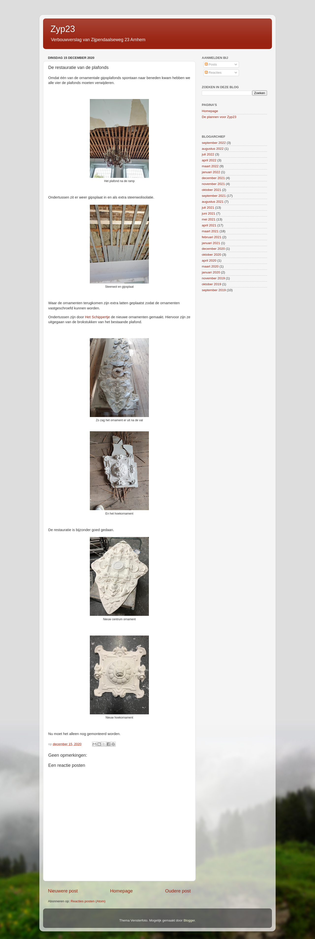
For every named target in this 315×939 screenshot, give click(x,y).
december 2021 (213, 178)
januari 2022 (211, 172)
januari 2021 (211, 243)
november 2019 (213, 278)
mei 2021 (209, 219)
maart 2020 (210, 266)
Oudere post (178, 890)
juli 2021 (208, 207)
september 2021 (214, 196)
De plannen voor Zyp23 (219, 117)
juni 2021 (208, 213)
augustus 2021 (213, 201)
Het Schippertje (97, 317)
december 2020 (213, 249)
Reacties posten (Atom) (88, 901)
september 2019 (214, 290)
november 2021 (213, 184)
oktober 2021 (211, 190)
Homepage (121, 890)
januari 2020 (211, 272)
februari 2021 (211, 237)
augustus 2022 (213, 149)
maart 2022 (210, 166)
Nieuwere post (63, 890)
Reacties (213, 72)
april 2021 (209, 225)
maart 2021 (210, 231)
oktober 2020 (211, 254)
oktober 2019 (211, 284)
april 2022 (209, 160)
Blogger (189, 920)
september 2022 (214, 143)
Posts (211, 64)
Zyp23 (62, 29)
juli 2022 (208, 154)
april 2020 (209, 260)
